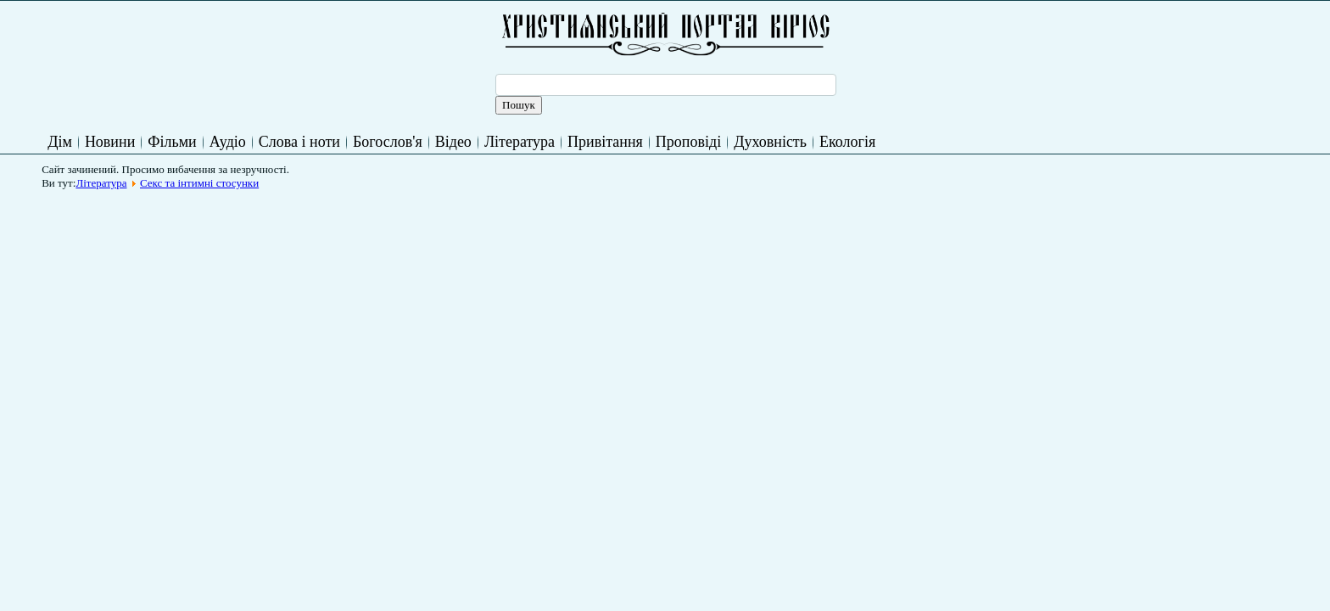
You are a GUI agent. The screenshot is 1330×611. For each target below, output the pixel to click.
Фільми (172, 141)
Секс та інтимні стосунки (199, 183)
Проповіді (688, 141)
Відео (453, 141)
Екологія (847, 141)
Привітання (605, 141)
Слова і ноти (299, 141)
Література (519, 141)
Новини (110, 141)
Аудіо (228, 141)
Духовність (770, 141)
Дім (60, 141)
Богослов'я (387, 141)
